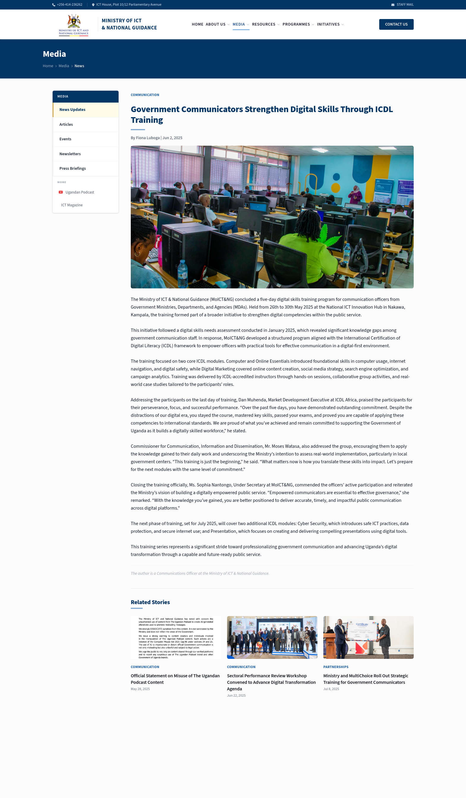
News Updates (72, 110)
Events (65, 139)
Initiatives (330, 24)
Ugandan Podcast (76, 192)
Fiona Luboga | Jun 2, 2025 (159, 138)
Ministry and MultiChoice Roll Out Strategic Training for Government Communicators (365, 679)
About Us (218, 24)
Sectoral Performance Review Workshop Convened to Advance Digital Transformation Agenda (271, 682)
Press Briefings (72, 169)
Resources (266, 24)
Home (198, 24)
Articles (66, 125)
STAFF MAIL (402, 4)
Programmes (299, 24)
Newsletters (70, 154)
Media (241, 24)
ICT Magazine (71, 205)
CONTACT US (396, 24)
